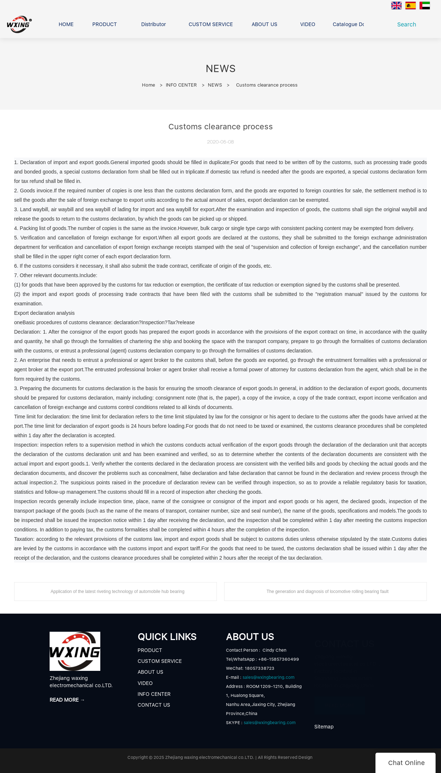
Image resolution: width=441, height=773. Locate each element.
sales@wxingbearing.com (268, 677)
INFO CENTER (181, 85)
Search (408, 24)
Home (148, 85)
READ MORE (339, 702)
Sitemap (324, 727)
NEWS (215, 85)
